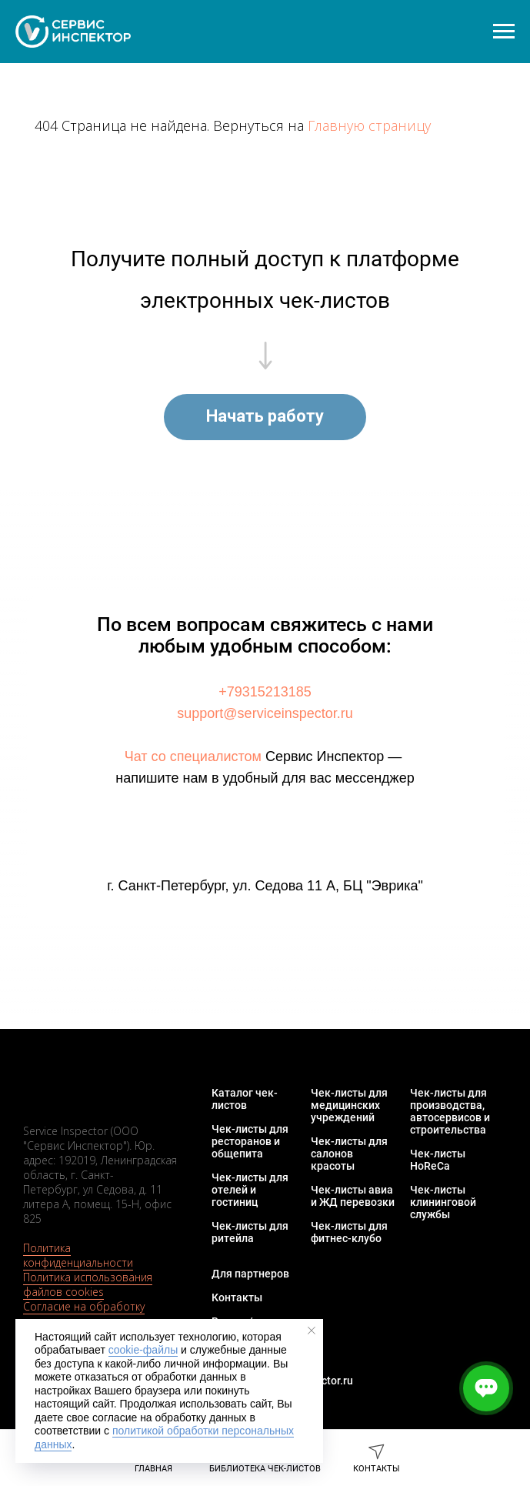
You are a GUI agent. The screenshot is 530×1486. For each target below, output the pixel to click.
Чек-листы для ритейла (250, 1232)
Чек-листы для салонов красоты (349, 1153)
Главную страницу (369, 125)
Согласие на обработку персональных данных (84, 1313)
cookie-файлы (143, 1350)
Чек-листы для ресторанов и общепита (250, 1141)
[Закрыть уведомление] (311, 1330)
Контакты (237, 1297)
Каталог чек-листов (245, 1099)
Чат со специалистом (193, 756)
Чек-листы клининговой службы (443, 1202)
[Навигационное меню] (504, 31)
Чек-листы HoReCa (437, 1159)
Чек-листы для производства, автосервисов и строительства (450, 1111)
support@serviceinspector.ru (264, 713)
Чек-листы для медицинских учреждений (349, 1105)
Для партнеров (250, 1273)
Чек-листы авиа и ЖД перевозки (353, 1196)
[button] (265, 417)
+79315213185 (265, 692)
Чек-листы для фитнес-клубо (349, 1232)
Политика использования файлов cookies (87, 1284)
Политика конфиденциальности (78, 1255)
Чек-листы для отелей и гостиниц (250, 1189)
